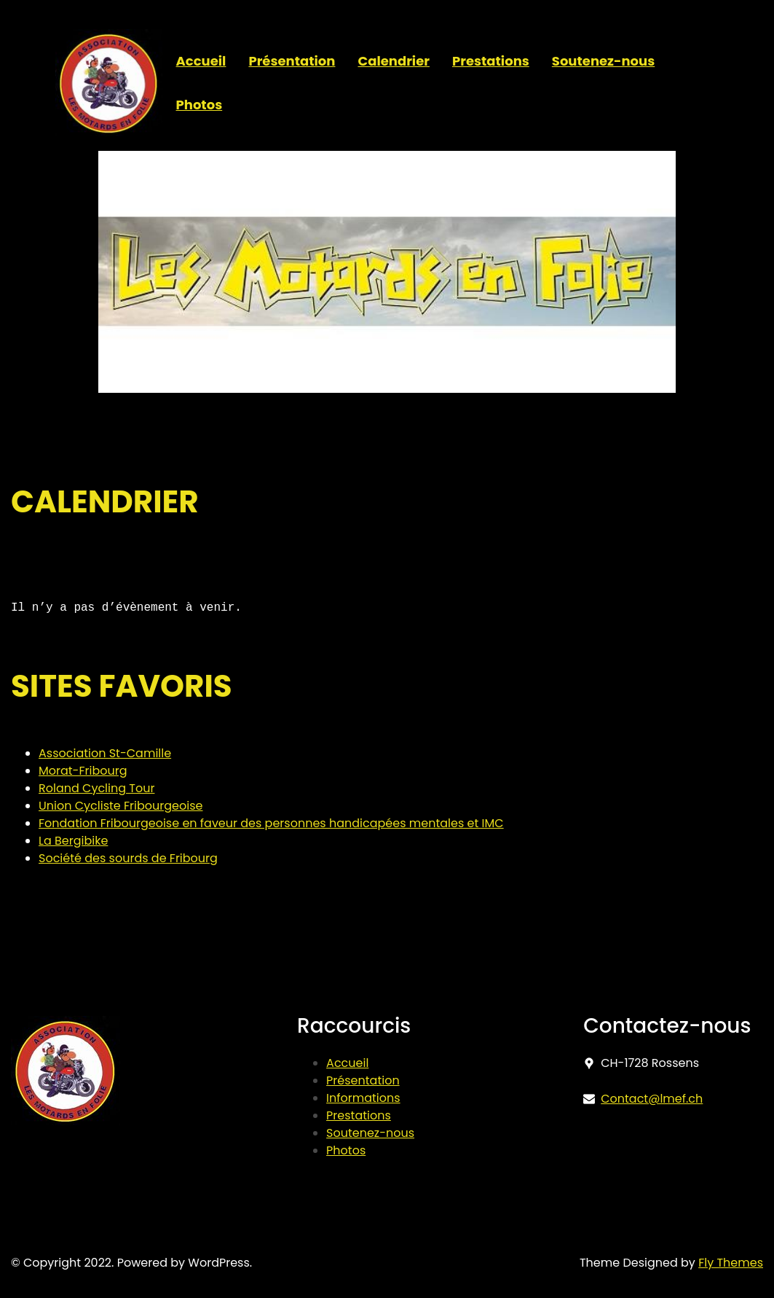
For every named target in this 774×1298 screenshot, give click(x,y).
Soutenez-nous (370, 1133)
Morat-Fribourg (83, 770)
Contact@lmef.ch (652, 1098)
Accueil (347, 1063)
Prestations (358, 1115)
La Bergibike (73, 840)
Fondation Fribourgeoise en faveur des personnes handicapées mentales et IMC (271, 823)
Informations (363, 1098)
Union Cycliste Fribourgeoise (120, 805)
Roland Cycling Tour (96, 788)
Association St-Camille (105, 753)
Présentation (363, 1080)
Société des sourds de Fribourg (128, 858)
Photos (346, 1150)
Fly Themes (730, 1262)
